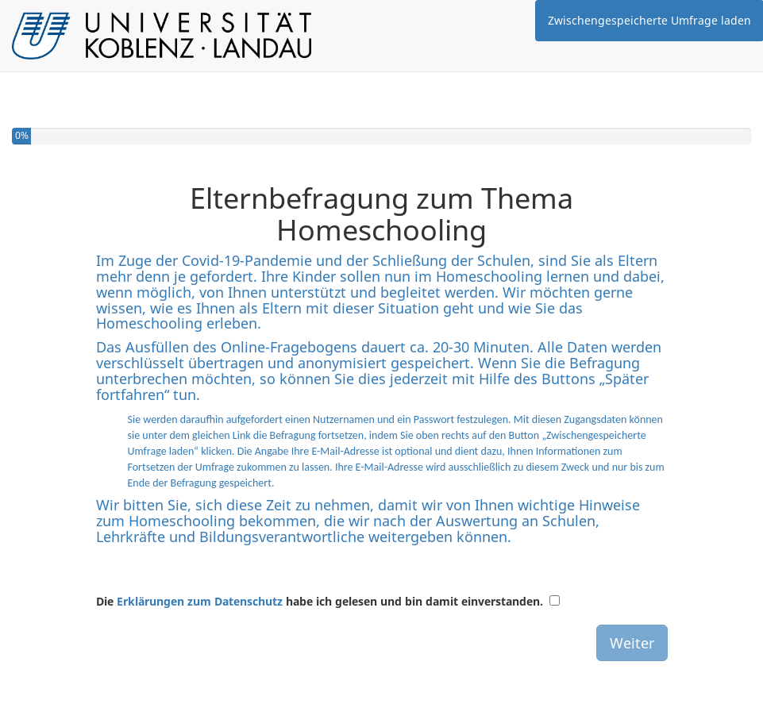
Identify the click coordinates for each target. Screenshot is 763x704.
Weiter (632, 642)
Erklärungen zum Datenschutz (200, 601)
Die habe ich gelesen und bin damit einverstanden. (319, 601)
